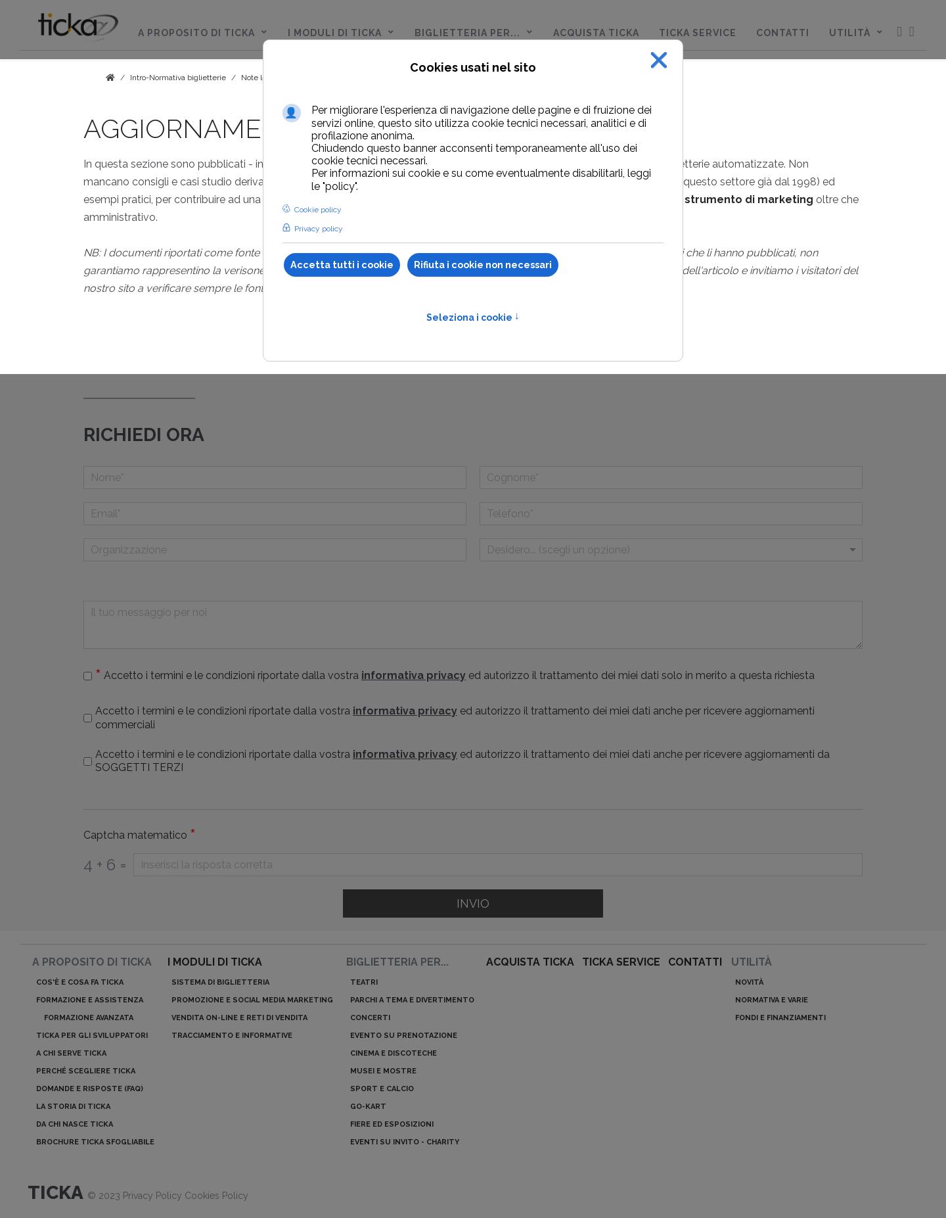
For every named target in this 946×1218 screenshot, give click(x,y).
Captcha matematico (139, 835)
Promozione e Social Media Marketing (252, 1000)
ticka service (621, 962)
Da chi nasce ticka (74, 1124)
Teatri (364, 982)
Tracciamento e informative (231, 1035)
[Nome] (274, 477)
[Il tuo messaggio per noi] (473, 625)
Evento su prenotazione (403, 1035)
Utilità (751, 962)
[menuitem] (78, 30)
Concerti (370, 1018)
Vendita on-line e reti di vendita (239, 1018)
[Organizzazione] (274, 549)
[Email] (274, 513)
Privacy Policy (154, 1195)
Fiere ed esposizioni (392, 1124)
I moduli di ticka (215, 962)
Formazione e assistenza (89, 1000)
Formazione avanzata (88, 1018)
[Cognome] (671, 477)
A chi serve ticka (71, 1053)
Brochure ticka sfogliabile (95, 1142)
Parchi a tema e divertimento (412, 1000)
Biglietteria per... (397, 962)
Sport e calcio (382, 1089)
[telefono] (671, 513)
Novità (749, 982)
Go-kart (368, 1106)
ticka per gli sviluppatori (92, 1035)
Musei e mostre (383, 1071)
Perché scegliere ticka (85, 1071)
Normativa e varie (771, 1000)
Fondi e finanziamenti (780, 1018)
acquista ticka (530, 962)
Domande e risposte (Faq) (89, 1089)
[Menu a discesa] (671, 549)
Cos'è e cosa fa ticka (80, 982)
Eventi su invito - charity (404, 1142)
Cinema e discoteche (393, 1053)
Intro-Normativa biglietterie (178, 77)
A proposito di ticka (92, 962)
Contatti (695, 962)
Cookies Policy (216, 1195)
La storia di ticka (73, 1106)
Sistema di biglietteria (220, 982)
